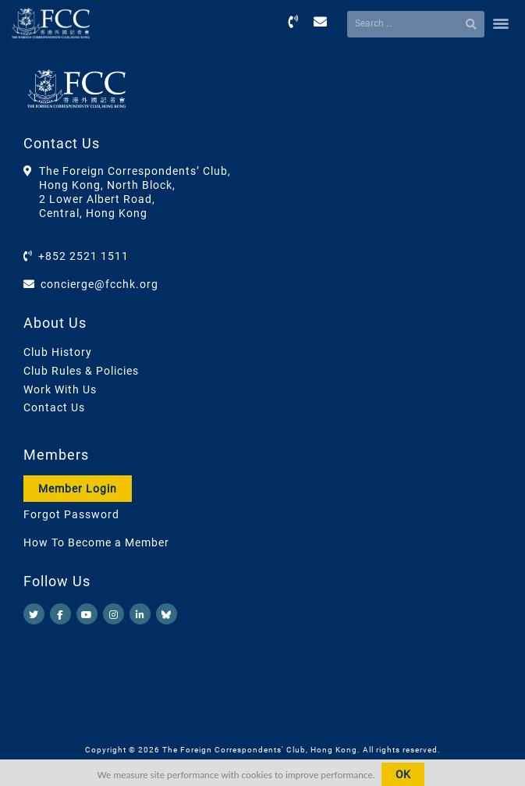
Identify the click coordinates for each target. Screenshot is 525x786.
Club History (57, 352)
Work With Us (60, 389)
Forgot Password (71, 514)
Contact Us (54, 407)
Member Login (77, 488)
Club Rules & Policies (81, 371)
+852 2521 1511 (83, 256)
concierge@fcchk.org (99, 284)
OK (403, 774)
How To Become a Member (96, 542)
